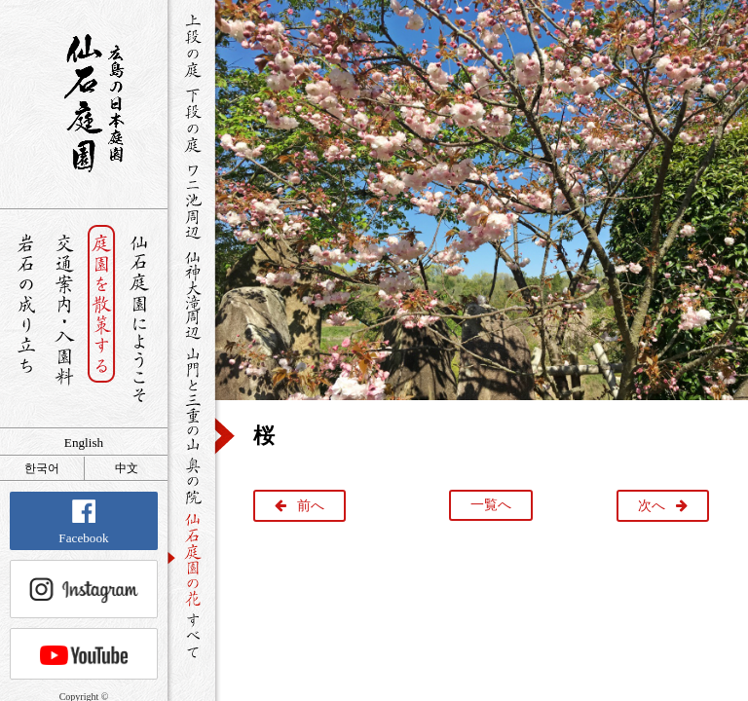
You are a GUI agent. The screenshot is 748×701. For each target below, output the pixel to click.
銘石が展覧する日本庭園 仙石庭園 (83, 103)
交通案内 (64, 319)
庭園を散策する (102, 319)
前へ (310, 505)
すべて (191, 635)
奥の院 (191, 480)
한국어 (41, 468)
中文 (126, 468)
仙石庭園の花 (191, 558)
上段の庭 (191, 46)
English (83, 442)
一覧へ (490, 505)
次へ (651, 505)
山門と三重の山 (191, 398)
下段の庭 (191, 120)
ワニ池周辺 (191, 200)
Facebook (83, 522)
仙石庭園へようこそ (140, 319)
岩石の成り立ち (26, 319)
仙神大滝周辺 (191, 294)
